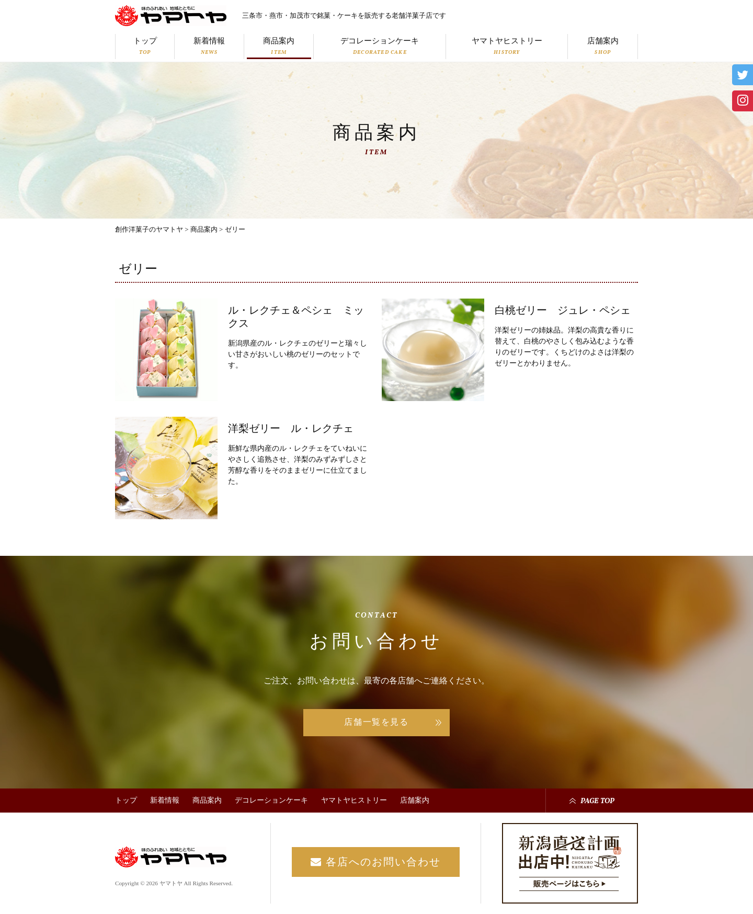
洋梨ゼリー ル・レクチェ (290, 428)
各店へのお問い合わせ (376, 861)
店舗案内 (603, 46)
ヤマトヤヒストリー (507, 46)
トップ (145, 46)
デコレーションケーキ (380, 46)
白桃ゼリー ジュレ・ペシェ (563, 310)
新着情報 (209, 46)
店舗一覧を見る (376, 721)
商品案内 (279, 46)
